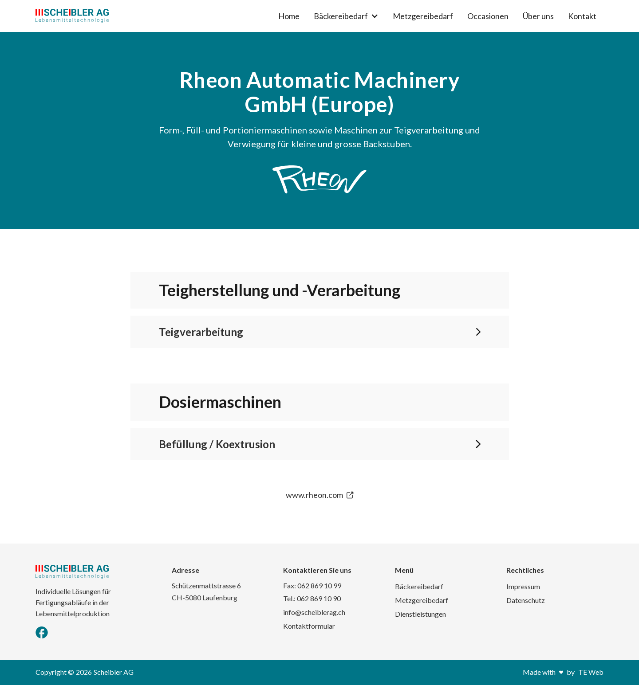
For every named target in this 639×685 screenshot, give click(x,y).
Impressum (523, 586)
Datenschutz (525, 600)
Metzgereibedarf (423, 16)
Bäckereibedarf (419, 586)
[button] (346, 16)
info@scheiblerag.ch (314, 612)
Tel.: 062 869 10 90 (312, 598)
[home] (72, 16)
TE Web (591, 672)
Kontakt (582, 16)
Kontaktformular (309, 626)
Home (289, 16)
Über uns (538, 16)
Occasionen (488, 16)
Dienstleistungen (420, 614)
